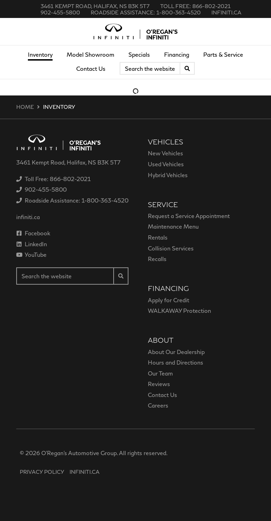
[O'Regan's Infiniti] (135, 31)
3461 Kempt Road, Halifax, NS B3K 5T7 (95, 6)
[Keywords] (150, 68)
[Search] (187, 68)
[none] (195, 6)
